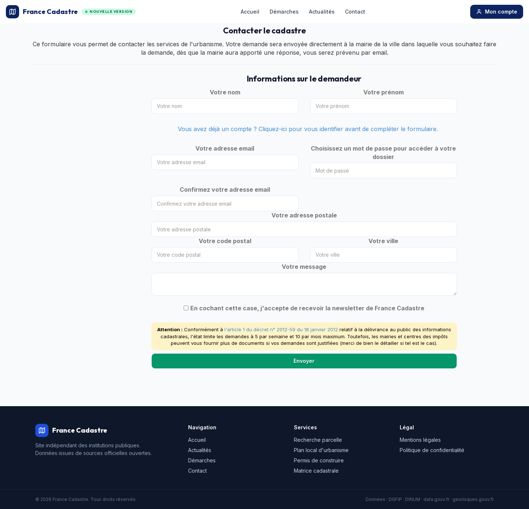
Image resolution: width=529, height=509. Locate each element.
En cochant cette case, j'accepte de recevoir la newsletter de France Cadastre (307, 308)
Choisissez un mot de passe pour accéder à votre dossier (383, 152)
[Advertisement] (86, 188)
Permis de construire (319, 460)
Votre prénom (383, 92)
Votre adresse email (224, 148)
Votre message (304, 266)
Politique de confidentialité (432, 450)
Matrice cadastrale (316, 471)
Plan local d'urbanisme (321, 450)
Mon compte (496, 11)
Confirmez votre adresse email (225, 189)
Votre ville (383, 241)
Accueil (250, 11)
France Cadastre (70, 11)
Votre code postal (225, 241)
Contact (355, 11)
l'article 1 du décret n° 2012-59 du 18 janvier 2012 (281, 329)
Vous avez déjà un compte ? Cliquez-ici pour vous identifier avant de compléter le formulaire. (308, 129)
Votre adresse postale (304, 215)
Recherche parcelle (318, 440)
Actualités (322, 11)
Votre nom (225, 92)
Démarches (284, 11)
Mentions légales (420, 440)
